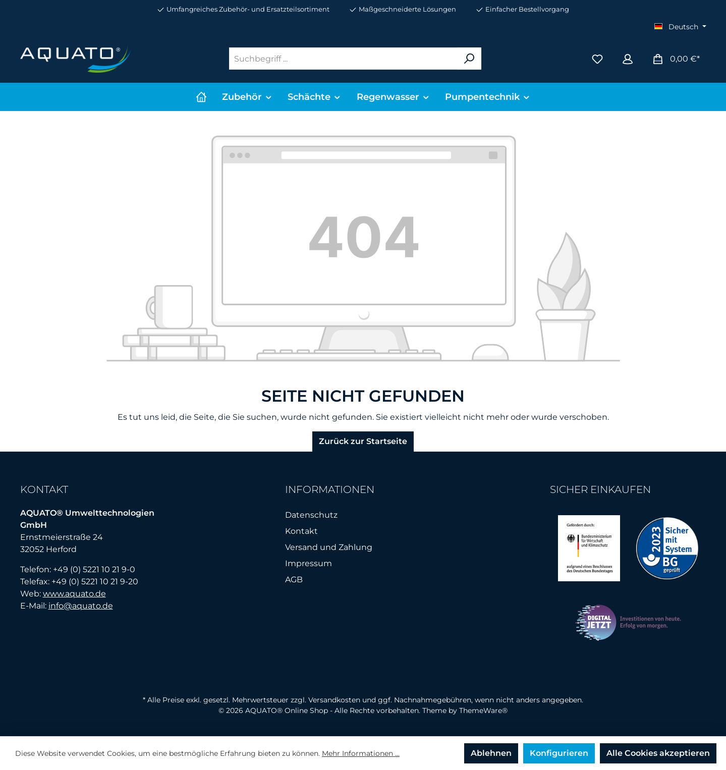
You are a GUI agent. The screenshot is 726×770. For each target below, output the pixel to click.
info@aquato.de (80, 606)
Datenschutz (311, 515)
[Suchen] (469, 58)
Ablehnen (491, 753)
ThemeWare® (483, 710)
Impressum (308, 563)
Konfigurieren (559, 753)
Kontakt (301, 531)
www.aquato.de (74, 593)
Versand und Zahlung (328, 547)
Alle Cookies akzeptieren (658, 753)
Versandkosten (334, 699)
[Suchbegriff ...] (343, 58)
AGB (294, 579)
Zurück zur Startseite (363, 441)
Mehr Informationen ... (361, 753)
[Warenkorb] (675, 58)
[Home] (201, 97)
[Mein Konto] (627, 58)
